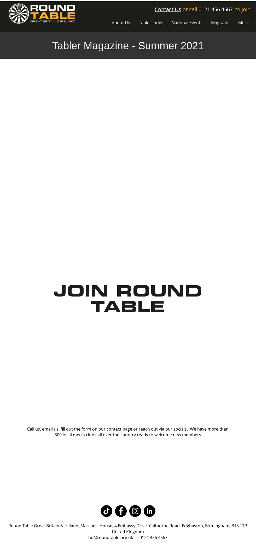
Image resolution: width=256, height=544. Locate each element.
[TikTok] (106, 511)
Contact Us (168, 9)
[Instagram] (135, 511)
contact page (119, 429)
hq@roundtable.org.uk (110, 537)
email (47, 429)
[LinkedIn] (149, 511)
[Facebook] (121, 511)
